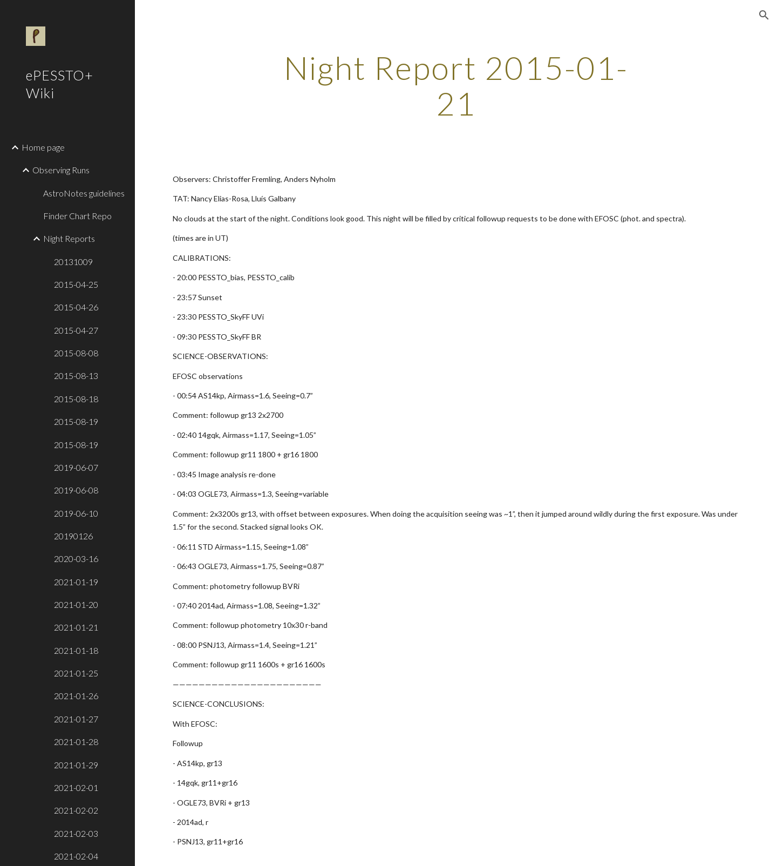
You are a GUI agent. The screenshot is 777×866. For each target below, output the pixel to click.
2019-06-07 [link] (76, 467)
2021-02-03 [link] (76, 833)
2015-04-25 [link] (76, 284)
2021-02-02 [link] (76, 810)
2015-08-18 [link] (76, 399)
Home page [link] (43, 147)
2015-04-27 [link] (76, 330)
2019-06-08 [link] (76, 490)
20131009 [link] (73, 261)
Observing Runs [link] (61, 170)
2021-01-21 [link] (76, 627)
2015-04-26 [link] (76, 307)
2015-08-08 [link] (76, 353)
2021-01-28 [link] (76, 741)
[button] (764, 15)
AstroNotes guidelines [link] (84, 193)
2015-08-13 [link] (76, 375)
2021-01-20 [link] (76, 604)
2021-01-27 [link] (76, 719)
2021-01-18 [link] (76, 650)
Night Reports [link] (69, 238)
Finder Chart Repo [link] (77, 216)
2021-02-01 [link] (76, 787)
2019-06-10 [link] (76, 513)
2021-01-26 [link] (76, 696)
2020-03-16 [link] (76, 558)
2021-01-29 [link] (76, 765)
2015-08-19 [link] (76, 421)
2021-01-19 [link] (76, 582)
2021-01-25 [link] (76, 673)
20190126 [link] (73, 536)
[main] (456, 85)
